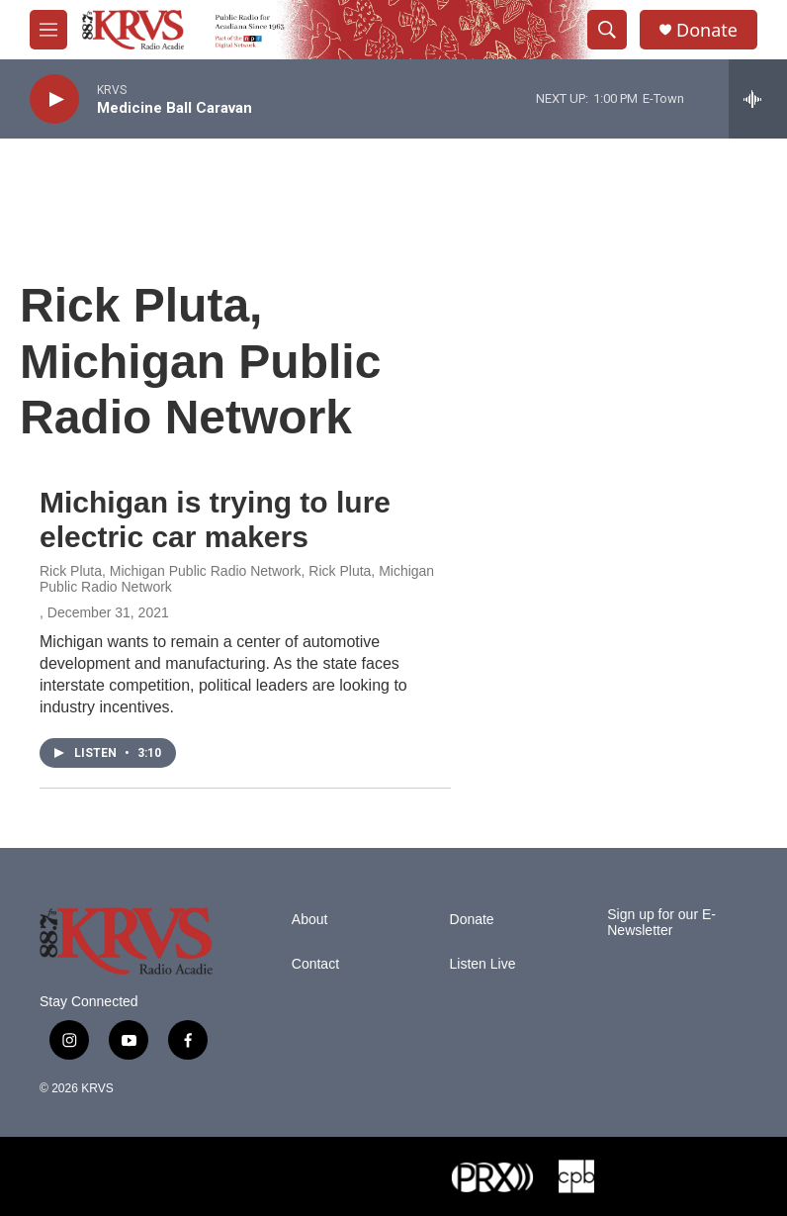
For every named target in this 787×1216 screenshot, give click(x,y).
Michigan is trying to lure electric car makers (215, 519)
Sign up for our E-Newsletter (661, 922)
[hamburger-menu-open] (48, 29)
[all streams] (758, 99)
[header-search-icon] (607, 29)
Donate (707, 30)
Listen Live (483, 964)
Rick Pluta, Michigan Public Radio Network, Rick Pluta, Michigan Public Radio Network (237, 579)
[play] (54, 99)
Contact (315, 964)
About (310, 919)
